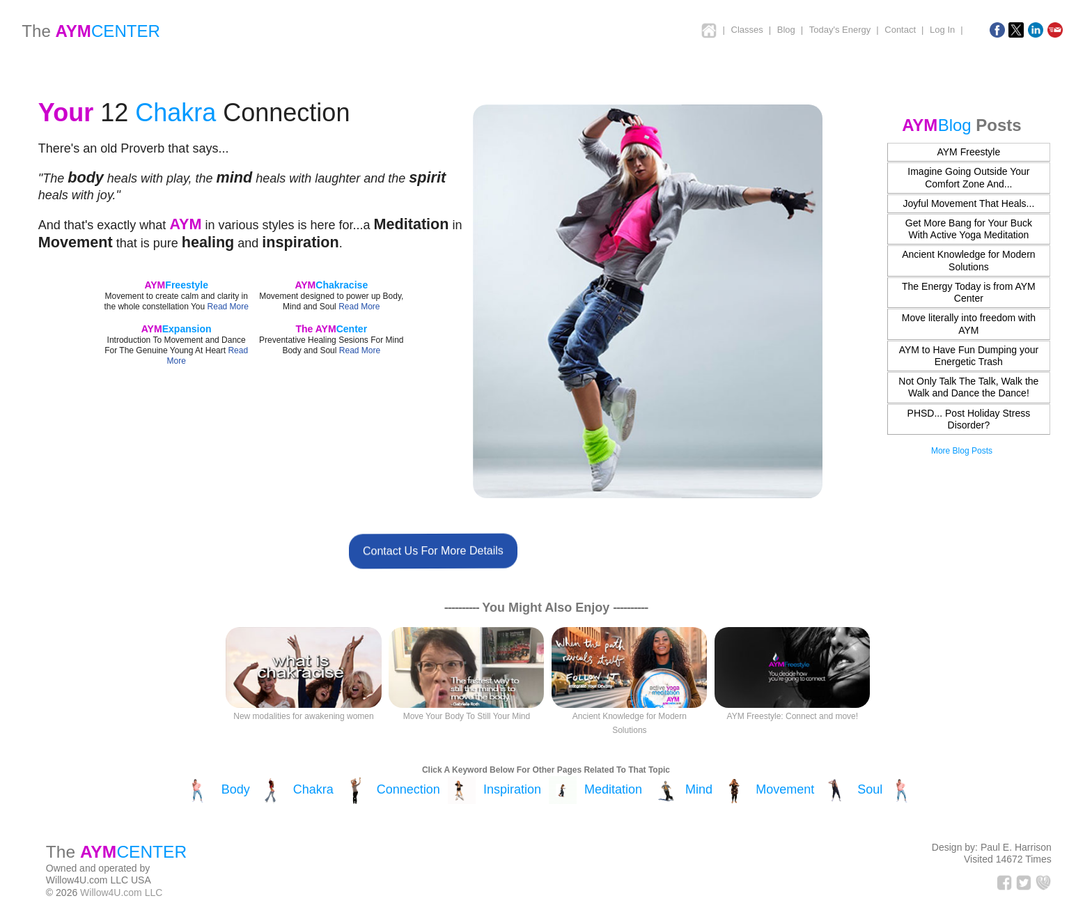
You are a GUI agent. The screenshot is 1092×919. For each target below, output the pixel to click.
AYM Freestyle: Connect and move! (793, 716)
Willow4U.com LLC (121, 892)
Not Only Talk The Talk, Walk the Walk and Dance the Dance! (968, 387)
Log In (942, 29)
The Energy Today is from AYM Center (969, 292)
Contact (900, 29)
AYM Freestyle (968, 151)
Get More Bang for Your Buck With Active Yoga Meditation (968, 228)
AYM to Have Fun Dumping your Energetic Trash (969, 355)
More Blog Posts (961, 451)
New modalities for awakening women (303, 716)
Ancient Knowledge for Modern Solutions (968, 260)
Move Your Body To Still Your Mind (467, 716)
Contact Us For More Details (432, 550)
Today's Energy (840, 29)
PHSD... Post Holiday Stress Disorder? (969, 419)
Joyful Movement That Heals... (968, 203)
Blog (786, 29)
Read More (228, 306)
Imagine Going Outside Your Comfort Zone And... (968, 177)
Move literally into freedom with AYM (969, 323)
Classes (747, 29)
